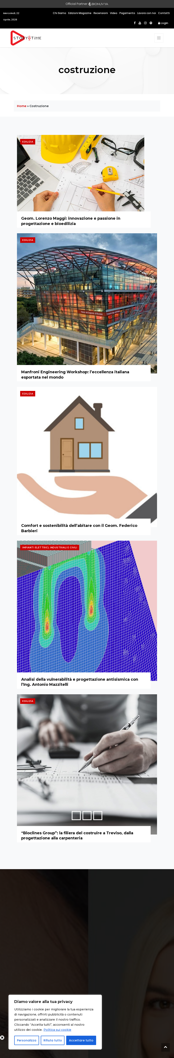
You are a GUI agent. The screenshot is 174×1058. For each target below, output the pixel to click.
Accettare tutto (81, 1040)
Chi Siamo (59, 13)
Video (113, 13)
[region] (55, 1022)
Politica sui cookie (57, 1030)
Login (163, 23)
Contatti (164, 13)
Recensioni (101, 13)
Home (21, 106)
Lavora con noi (146, 13)
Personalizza (26, 1040)
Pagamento (127, 13)
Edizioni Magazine (79, 13)
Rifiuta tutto (53, 1040)
